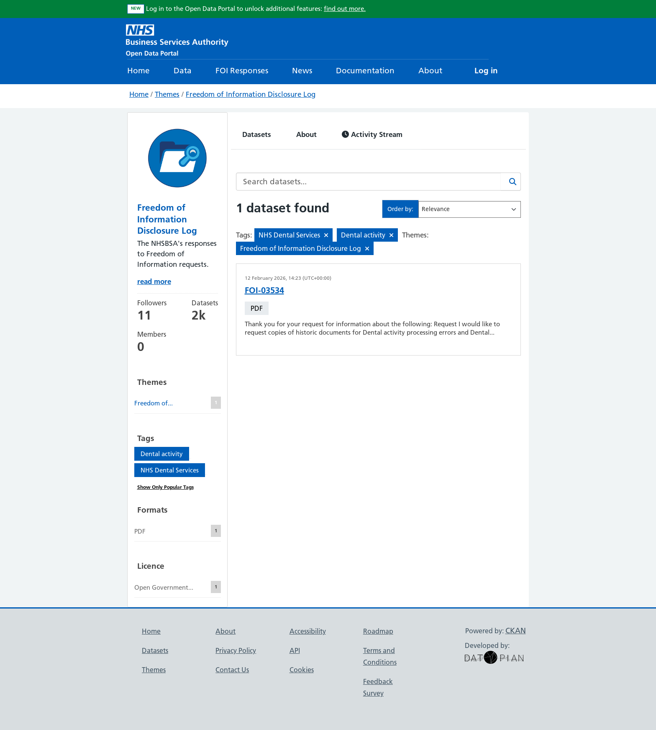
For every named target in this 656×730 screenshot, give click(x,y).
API (295, 650)
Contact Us (232, 670)
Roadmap (378, 631)
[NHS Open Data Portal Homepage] (177, 39)
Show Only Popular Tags (165, 487)
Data (183, 70)
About (430, 70)
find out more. (345, 9)
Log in (486, 70)
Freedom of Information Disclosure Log (250, 94)
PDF (257, 308)
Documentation (365, 70)
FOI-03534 (264, 290)
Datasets (256, 134)
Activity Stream (372, 134)
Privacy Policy (235, 650)
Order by (399, 209)
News (302, 70)
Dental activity (162, 454)
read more (154, 281)
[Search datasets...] (368, 182)
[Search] (511, 182)
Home (138, 70)
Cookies (302, 670)
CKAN (515, 630)
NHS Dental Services (170, 470)
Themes (167, 94)
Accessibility (308, 631)
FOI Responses (241, 70)
